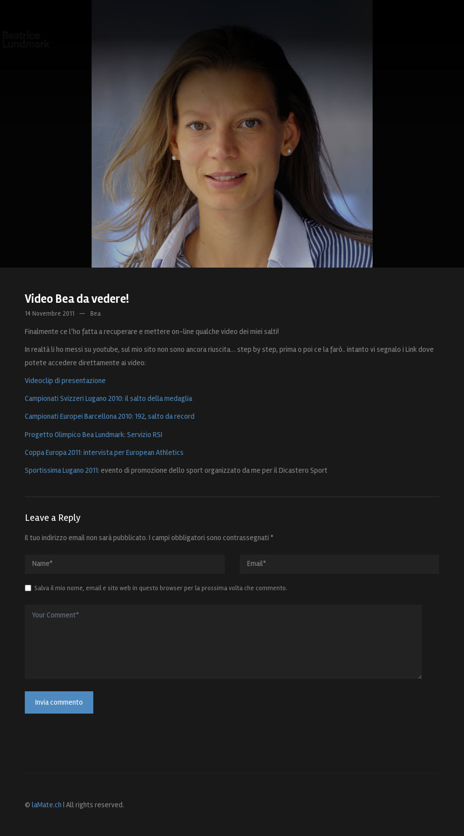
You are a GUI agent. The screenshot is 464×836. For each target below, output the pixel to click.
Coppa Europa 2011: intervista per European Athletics (104, 452)
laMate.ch (47, 804)
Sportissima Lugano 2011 (61, 470)
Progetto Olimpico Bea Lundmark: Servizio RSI (93, 434)
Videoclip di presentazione (65, 380)
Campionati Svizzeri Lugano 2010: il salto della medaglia (108, 398)
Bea (95, 314)
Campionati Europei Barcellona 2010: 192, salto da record (110, 416)
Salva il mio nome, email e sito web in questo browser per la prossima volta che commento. (160, 588)
